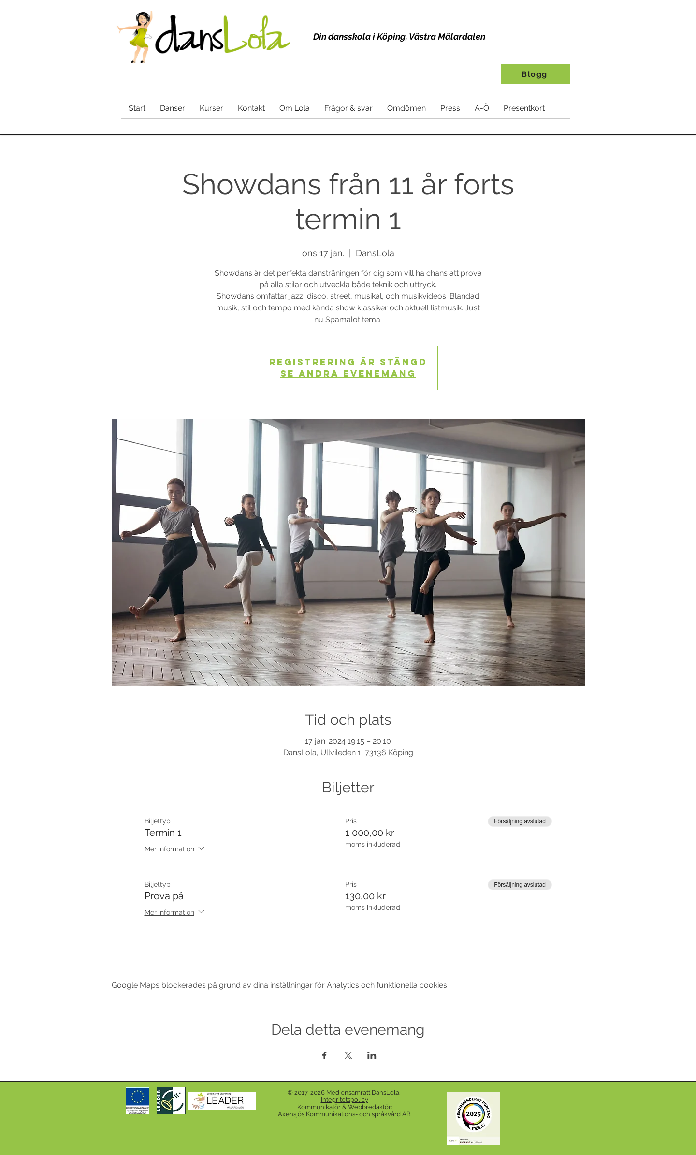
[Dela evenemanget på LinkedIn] (372, 1055)
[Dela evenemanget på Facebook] (324, 1055)
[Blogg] (535, 74)
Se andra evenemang (348, 373)
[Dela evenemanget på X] (348, 1055)
